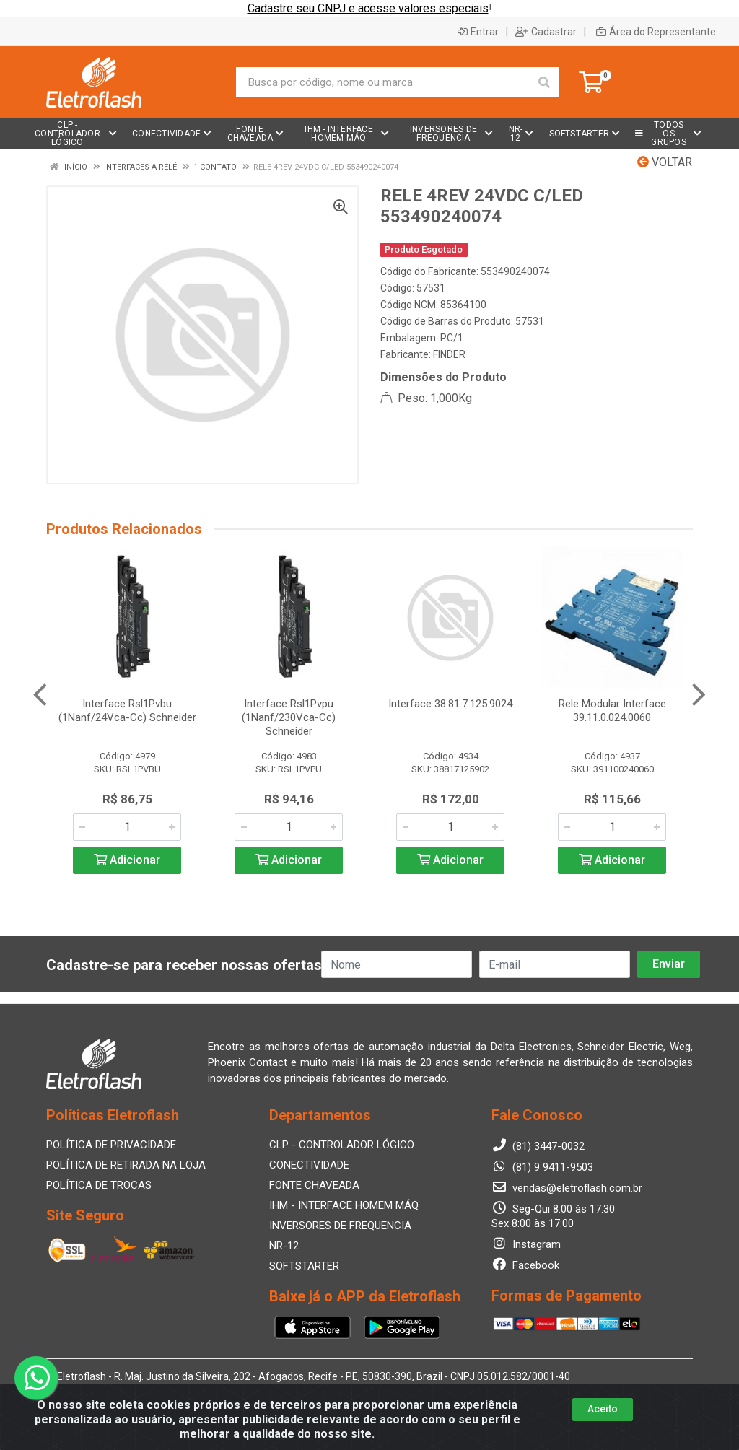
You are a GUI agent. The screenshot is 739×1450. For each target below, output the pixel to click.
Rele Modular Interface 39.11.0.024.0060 (612, 710)
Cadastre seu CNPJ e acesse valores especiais (368, 8)
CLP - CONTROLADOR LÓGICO (341, 1144)
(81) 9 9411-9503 (542, 1167)
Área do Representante (656, 32)
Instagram (526, 1244)
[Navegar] (40, 695)
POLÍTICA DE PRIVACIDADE (111, 1144)
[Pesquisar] (544, 82)
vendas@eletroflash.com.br (566, 1188)
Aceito (602, 1409)
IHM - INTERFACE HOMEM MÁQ (344, 1205)
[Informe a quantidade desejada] (127, 827)
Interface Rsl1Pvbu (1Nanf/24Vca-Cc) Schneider (127, 710)
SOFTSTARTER (304, 1265)
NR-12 (284, 1245)
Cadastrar (546, 32)
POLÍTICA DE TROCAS (99, 1185)
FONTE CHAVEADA (314, 1185)
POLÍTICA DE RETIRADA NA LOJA (126, 1164)
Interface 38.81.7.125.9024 (450, 703)
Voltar (664, 162)
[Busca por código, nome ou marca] (383, 82)
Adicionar (127, 860)
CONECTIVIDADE (309, 1164)
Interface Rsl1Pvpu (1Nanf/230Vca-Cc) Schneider (289, 717)
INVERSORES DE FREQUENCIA (340, 1225)
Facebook (525, 1265)
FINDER (449, 354)
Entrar (478, 32)
